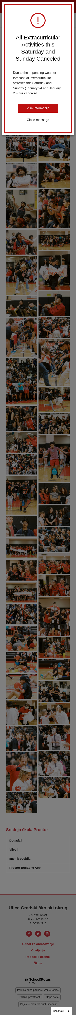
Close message (38, 120)
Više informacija (38, 108)
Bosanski (58, 1010)
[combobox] (61, 1011)
